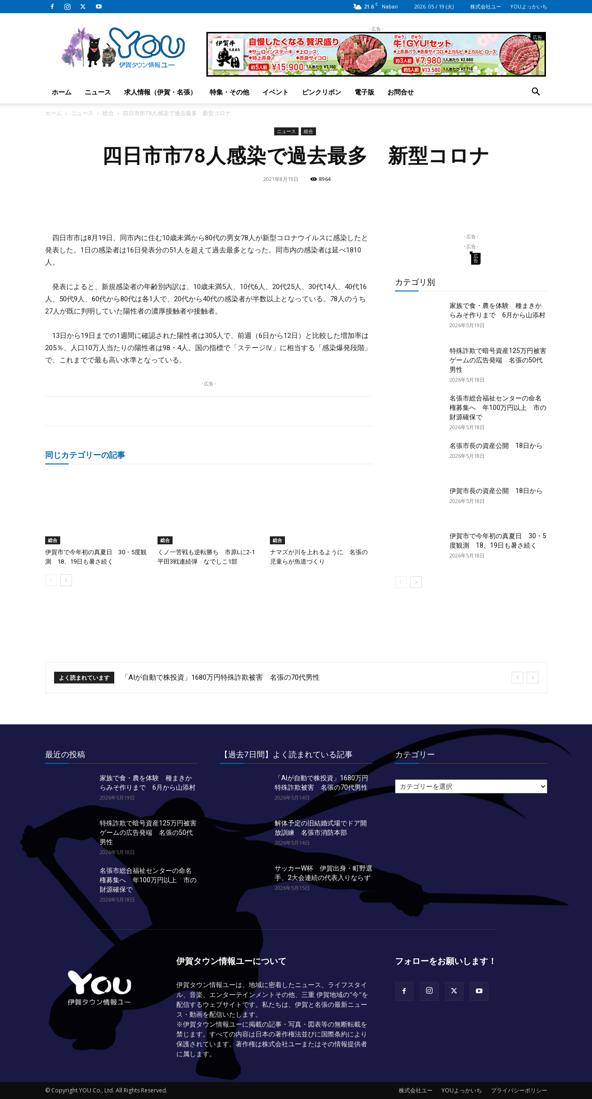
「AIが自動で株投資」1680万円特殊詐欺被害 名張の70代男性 (220, 677)
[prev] (517, 677)
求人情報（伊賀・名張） (160, 91)
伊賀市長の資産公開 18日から (496, 491)
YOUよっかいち (528, 6)
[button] (536, 92)
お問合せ (400, 91)
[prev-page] (51, 580)
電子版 (364, 91)
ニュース (98, 91)
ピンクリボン (321, 91)
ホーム (61, 91)
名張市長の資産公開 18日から (496, 445)
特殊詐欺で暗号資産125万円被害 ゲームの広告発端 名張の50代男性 (501, 360)
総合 (108, 113)
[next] (532, 677)
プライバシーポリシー (519, 1090)
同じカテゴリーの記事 (85, 454)
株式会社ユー (485, 6)
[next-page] (66, 580)
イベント (275, 91)
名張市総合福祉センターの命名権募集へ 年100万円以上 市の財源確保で (498, 407)
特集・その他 (229, 91)
